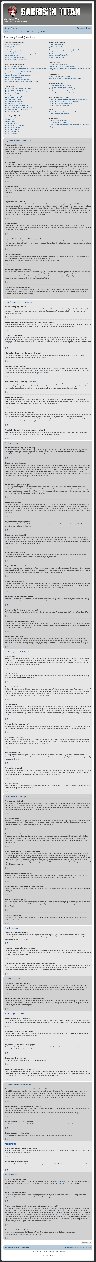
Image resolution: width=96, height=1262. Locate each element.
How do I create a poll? (12, 94)
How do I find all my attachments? (59, 113)
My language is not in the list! (13, 74)
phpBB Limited (60, 1181)
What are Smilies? (10, 121)
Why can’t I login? (10, 52)
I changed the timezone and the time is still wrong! (20, 72)
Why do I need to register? (13, 44)
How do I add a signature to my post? (16, 92)
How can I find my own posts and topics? (61, 93)
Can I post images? (11, 123)
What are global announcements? (15, 125)
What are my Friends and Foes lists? (60, 76)
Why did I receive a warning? (13, 103)
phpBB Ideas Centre (11, 1197)
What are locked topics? (12, 131)
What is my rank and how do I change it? (17, 79)
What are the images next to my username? (18, 75)
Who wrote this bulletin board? (58, 120)
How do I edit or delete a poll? (14, 97)
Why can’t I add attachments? (14, 101)
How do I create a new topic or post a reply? (18, 88)
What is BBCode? (10, 118)
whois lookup (57, 1210)
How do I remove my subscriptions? (60, 105)
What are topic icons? (11, 133)
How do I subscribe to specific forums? (60, 103)
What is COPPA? (10, 46)
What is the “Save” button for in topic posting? (19, 107)
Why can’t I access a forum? (13, 99)
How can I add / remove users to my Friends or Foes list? (66, 78)
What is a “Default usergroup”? (58, 55)
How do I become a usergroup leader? (60, 52)
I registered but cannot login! (13, 50)
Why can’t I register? (11, 48)
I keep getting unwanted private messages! (62, 66)
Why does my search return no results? (61, 87)
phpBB (40, 373)
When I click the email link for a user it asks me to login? (22, 81)
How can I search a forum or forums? (60, 85)
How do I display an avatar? (13, 77)
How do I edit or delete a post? (14, 90)
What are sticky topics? (12, 129)
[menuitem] (7, 28)
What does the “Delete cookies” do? (16, 59)
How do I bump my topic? (12, 111)
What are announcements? (13, 127)
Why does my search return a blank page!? (62, 89)
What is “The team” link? (56, 57)
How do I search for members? (58, 91)
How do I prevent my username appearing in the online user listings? (25, 68)
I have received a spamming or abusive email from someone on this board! (69, 69)
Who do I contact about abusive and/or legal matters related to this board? (69, 125)
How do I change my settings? (14, 66)
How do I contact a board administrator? (61, 128)
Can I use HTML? (10, 119)
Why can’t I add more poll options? (15, 96)
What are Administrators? (56, 44)
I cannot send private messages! (59, 64)
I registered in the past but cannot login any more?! (20, 54)
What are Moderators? (55, 46)
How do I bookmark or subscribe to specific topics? (64, 101)
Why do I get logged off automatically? (16, 57)
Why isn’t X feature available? (58, 122)
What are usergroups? (55, 48)
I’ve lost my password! (11, 55)
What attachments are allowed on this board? (62, 112)
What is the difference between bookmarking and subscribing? (68, 99)
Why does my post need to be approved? (17, 109)
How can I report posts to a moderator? (17, 105)
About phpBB (62, 1183)
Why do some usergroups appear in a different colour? (65, 54)
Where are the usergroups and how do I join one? (64, 50)
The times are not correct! (12, 70)
